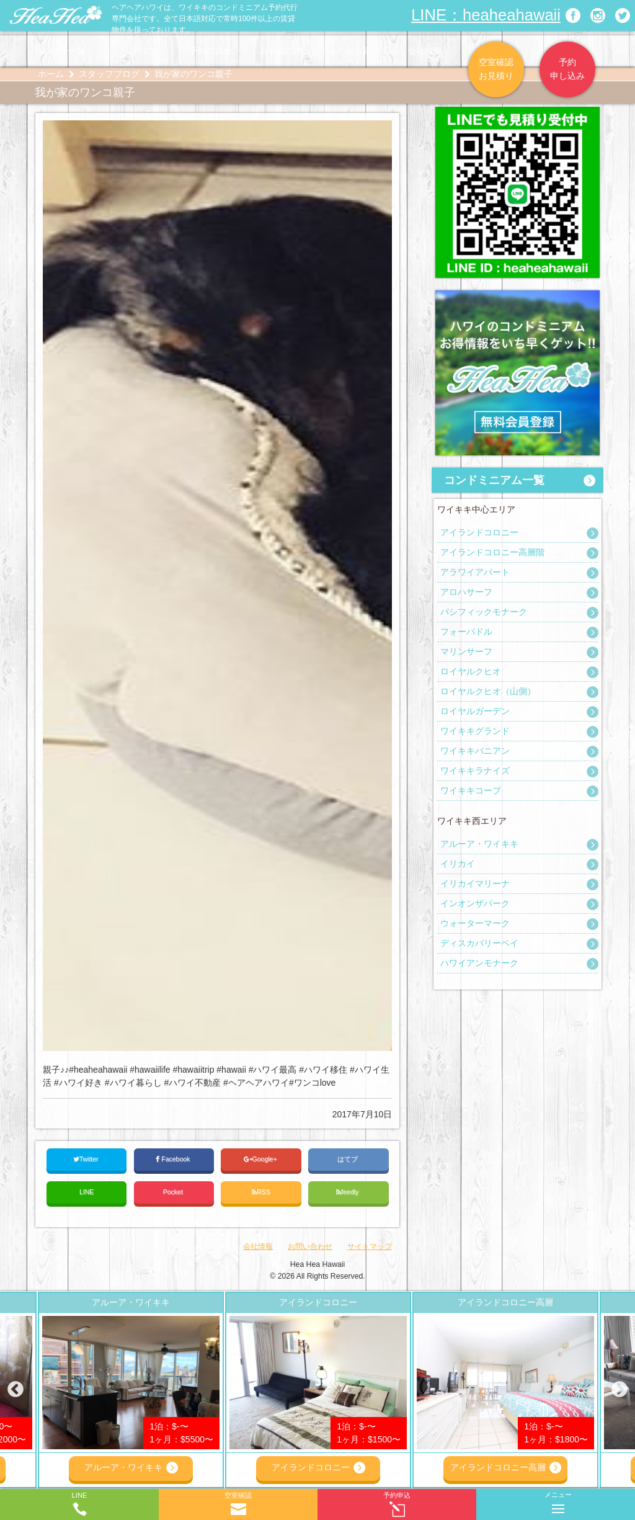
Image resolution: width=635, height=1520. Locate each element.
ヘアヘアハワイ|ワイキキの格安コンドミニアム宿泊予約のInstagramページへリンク (597, 15)
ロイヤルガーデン (475, 711)
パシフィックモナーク (483, 612)
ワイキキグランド (475, 731)
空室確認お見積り (496, 69)
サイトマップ (369, 1246)
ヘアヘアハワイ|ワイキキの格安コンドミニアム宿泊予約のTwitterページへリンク (622, 15)
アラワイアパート (475, 572)
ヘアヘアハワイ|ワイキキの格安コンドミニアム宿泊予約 (56, 15)
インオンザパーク (475, 903)
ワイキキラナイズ (475, 771)
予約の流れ (210, 51)
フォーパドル (466, 632)
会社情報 (424, 51)
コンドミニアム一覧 (494, 480)
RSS (261, 1192)
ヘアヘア (139, 51)
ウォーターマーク (475, 923)
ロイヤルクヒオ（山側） (488, 691)
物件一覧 (67, 51)
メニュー (558, 1500)
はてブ (348, 1159)
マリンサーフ (466, 651)
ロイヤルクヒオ (470, 671)
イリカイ (457, 864)
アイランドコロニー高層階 (492, 552)
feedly (348, 1192)
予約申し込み (567, 69)
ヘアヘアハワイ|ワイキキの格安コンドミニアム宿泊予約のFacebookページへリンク (573, 15)
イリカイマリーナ (475, 883)
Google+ (261, 1159)
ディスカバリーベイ (479, 943)
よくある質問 (353, 51)
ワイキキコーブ (470, 790)
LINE (86, 1192)
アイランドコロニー (479, 532)
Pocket (174, 1192)
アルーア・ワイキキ (479, 844)
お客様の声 (281, 51)
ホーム (51, 74)
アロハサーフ (466, 592)
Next (619, 1389)
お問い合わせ (310, 1246)
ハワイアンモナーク (479, 963)
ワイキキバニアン (475, 751)
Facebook (174, 1159)
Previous (15, 1389)
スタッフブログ (109, 74)
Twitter (86, 1159)
